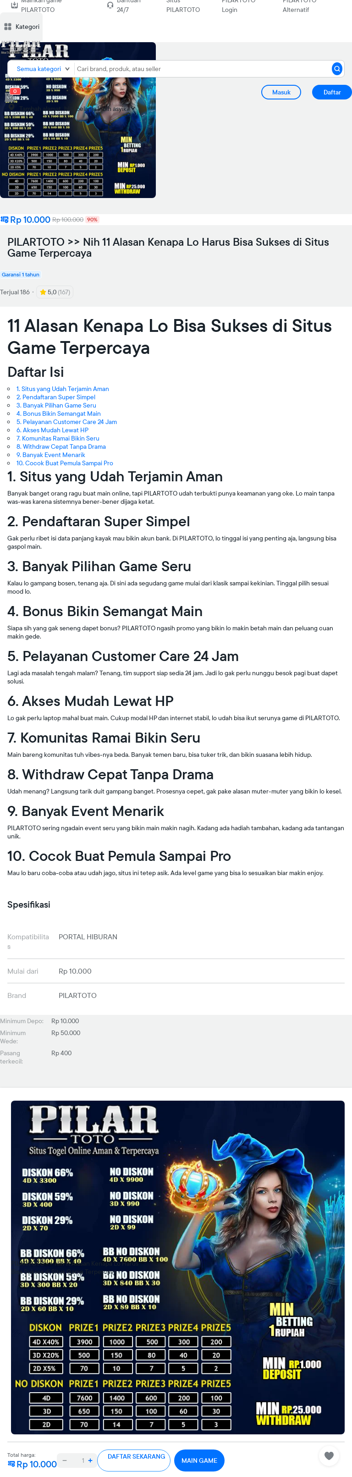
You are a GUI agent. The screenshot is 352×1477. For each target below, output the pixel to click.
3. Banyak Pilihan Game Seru (56, 405)
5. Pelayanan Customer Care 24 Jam (66, 422)
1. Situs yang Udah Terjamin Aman (62, 389)
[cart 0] (9, 97)
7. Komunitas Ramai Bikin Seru (57, 438)
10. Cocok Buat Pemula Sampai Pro (64, 463)
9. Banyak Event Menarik (50, 455)
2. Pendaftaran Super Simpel (55, 397)
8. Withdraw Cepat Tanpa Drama (61, 446)
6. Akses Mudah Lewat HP (52, 430)
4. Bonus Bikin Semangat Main (58, 413)
